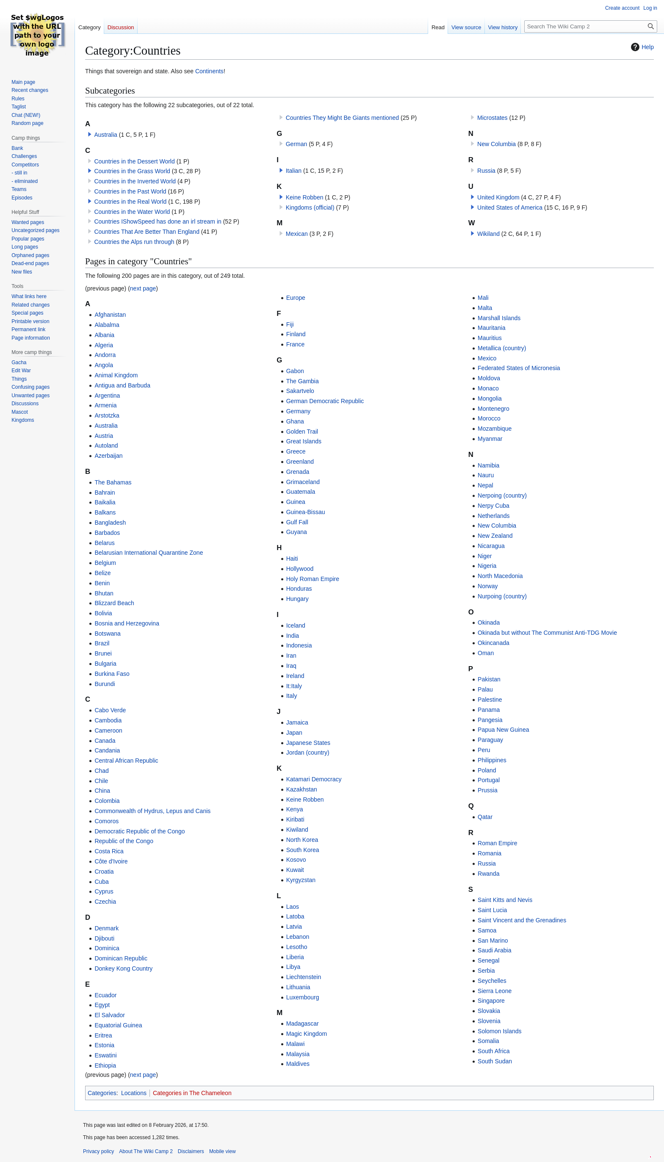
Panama (489, 709)
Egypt (102, 1005)
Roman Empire (497, 843)
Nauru (486, 475)
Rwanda (488, 873)
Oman (486, 653)
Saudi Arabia (494, 950)
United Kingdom (498, 197)
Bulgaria (105, 663)
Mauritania (491, 327)
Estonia (104, 1045)
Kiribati (295, 819)
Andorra (105, 354)
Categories (102, 1093)
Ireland (295, 675)
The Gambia (302, 381)
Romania (489, 853)
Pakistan (489, 679)
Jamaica (297, 722)
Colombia (106, 800)
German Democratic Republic (325, 401)
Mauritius (490, 338)
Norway (488, 586)
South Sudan (495, 1061)
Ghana (295, 421)
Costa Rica (108, 851)
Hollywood (300, 568)
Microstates (492, 117)
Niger (485, 556)
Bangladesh (110, 522)
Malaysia (298, 1054)
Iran (291, 655)
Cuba (101, 881)
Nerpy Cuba (493, 505)
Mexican (297, 233)
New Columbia (496, 144)
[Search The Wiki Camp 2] (590, 26)
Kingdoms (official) (310, 207)
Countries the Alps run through (134, 241)
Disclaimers (191, 1151)
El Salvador (109, 1015)
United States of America (509, 207)
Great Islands (303, 441)
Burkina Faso (111, 673)
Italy (291, 695)
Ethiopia (105, 1065)
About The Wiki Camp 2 (146, 1151)
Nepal (485, 485)
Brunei (102, 653)
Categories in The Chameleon (192, 1093)
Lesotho (296, 946)
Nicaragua (491, 545)
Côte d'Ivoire (110, 861)
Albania (104, 335)
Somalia (488, 1041)
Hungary (297, 598)
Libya (293, 966)
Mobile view (222, 1151)
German (296, 144)
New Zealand (495, 535)
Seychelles (492, 980)
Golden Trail (302, 431)
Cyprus (103, 891)
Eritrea (103, 1035)
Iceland (295, 625)
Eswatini (105, 1055)
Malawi (295, 1043)
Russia (486, 170)
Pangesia (490, 720)
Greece (296, 451)
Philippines (492, 760)
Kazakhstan (301, 789)
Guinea (295, 501)
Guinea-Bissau (305, 512)
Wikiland (488, 233)
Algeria (103, 345)
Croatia (103, 871)
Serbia (486, 970)
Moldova (489, 378)
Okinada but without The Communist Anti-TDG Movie (547, 632)
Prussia (488, 790)
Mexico (487, 358)
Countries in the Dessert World (134, 161)
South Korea (302, 850)
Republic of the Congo (123, 841)
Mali (483, 297)
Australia (105, 134)
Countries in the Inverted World (135, 181)
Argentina (107, 395)
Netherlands (494, 515)
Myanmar (490, 438)
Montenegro (493, 408)
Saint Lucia (492, 910)
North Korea (302, 839)
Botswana (107, 633)
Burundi (104, 684)
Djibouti (104, 938)
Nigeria (487, 565)
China (102, 790)
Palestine (490, 699)
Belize (102, 573)
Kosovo (296, 859)
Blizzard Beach (114, 603)
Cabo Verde (110, 710)
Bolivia (103, 613)
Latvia (294, 926)
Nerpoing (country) (502, 495)
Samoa (487, 930)
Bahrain (104, 492)
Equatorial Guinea (118, 1025)
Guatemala (300, 491)
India (292, 635)
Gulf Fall (297, 522)
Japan (294, 732)
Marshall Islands (499, 318)
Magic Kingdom (306, 1033)
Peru (484, 750)
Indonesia (299, 645)
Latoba (295, 916)
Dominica (106, 948)
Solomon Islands (500, 1031)
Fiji (290, 324)
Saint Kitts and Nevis (505, 899)
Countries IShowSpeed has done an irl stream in (157, 221)
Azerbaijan (108, 455)
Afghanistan (110, 314)
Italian (294, 170)
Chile (101, 780)
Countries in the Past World (130, 191)
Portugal (489, 780)
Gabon (295, 371)
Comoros (106, 821)
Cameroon (108, 730)
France (295, 344)
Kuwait (295, 869)
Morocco (489, 418)
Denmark (106, 928)
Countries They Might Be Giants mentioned (342, 117)
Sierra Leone (495, 991)
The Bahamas (112, 482)
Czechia (105, 901)
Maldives (298, 1063)
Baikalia (104, 502)
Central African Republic (126, 760)
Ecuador (105, 995)
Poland (487, 770)
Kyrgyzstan (300, 880)
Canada (104, 740)
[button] (90, 134)
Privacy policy (98, 1151)
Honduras (299, 588)
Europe (295, 297)
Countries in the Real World (130, 201)
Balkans (105, 512)
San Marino (493, 940)
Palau (485, 689)
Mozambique (495, 428)
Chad (101, 770)
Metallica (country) (502, 348)
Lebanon (298, 936)
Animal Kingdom (116, 375)
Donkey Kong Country (123, 968)
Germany (298, 411)
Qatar (485, 816)
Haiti (292, 558)
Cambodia (108, 720)
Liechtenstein (303, 977)
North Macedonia (500, 576)
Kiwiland (297, 829)
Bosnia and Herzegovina (126, 623)
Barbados (107, 532)
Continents (209, 71)
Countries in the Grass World (132, 171)
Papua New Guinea (503, 729)
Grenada (297, 471)
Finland (296, 334)
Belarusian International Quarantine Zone (148, 552)
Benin (102, 583)
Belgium (105, 562)
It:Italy (294, 686)
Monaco (488, 388)
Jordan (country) (307, 752)
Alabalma (106, 324)
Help (641, 47)
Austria (103, 435)
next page (143, 288)
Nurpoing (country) (502, 596)
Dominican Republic (120, 958)
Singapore (491, 1000)
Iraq (291, 665)
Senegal (488, 960)
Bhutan (103, 593)
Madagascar (302, 1023)
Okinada (489, 622)
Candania (107, 750)
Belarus (104, 543)
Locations (134, 1093)
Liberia (295, 957)
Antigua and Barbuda (122, 385)
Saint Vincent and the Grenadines (522, 920)
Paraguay (490, 739)
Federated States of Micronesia (519, 368)
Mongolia (490, 398)
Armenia (105, 405)
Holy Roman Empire (312, 578)
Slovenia (489, 1021)
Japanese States (308, 742)
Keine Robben (305, 197)
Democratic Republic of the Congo (139, 831)
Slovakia (489, 1010)
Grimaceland (303, 482)
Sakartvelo (300, 390)
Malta (485, 307)
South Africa (494, 1051)
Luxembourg (302, 997)
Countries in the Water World (132, 211)
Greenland (300, 461)
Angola (103, 365)
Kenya (294, 809)
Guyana (296, 531)
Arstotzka (106, 415)
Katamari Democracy (314, 779)
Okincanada (493, 642)
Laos (292, 906)
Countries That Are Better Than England (146, 231)
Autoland (106, 445)
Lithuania (298, 987)
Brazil (101, 643)
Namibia (488, 465)
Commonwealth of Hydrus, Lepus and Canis (152, 811)
